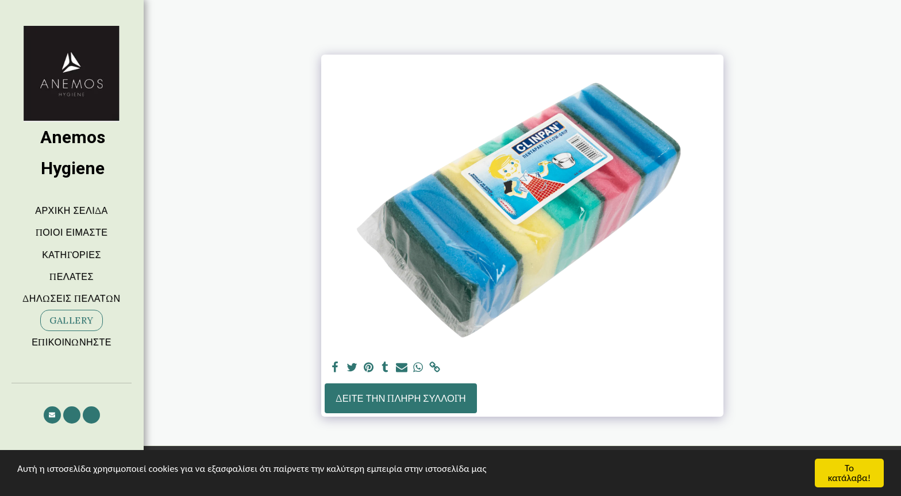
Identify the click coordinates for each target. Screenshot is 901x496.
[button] (52, 415)
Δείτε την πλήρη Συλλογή (401, 398)
